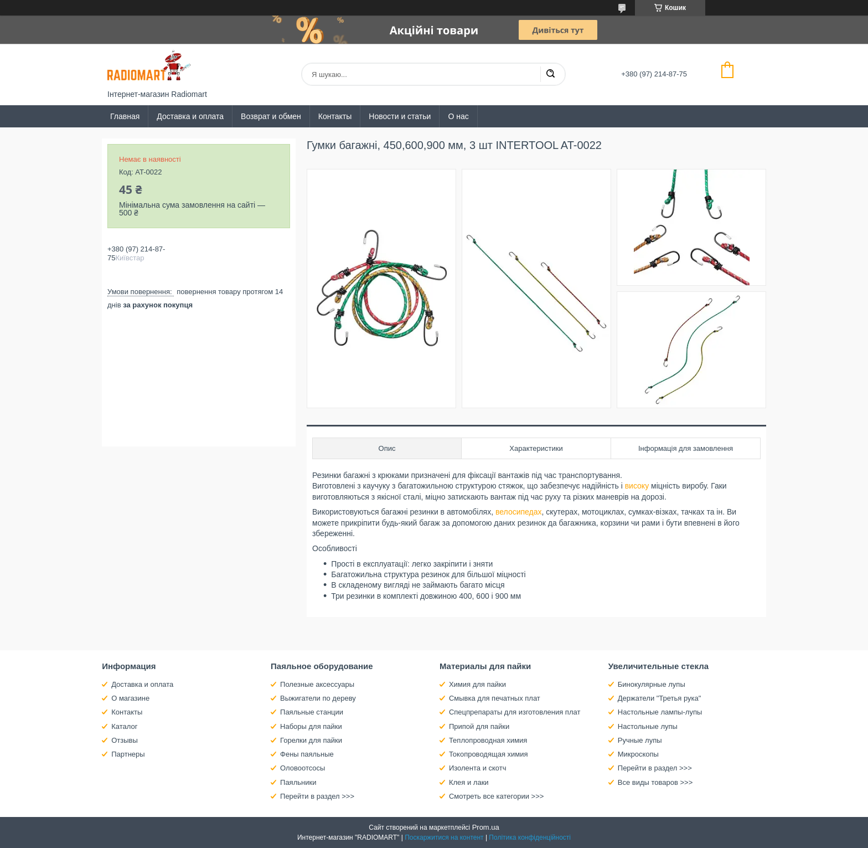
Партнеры (127, 754)
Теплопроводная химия (488, 740)
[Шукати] (550, 74)
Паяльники (298, 782)
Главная (125, 116)
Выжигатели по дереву (318, 698)
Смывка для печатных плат (494, 698)
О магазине (130, 698)
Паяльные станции (311, 712)
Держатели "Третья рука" (659, 698)
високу (637, 485)
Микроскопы (638, 754)
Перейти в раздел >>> (317, 796)
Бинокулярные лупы (651, 684)
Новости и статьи (400, 116)
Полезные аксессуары (317, 684)
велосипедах (518, 511)
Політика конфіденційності (530, 837)
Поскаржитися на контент (444, 837)
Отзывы (124, 740)
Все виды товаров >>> (655, 782)
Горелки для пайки (311, 740)
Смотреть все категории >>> (496, 796)
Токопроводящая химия (488, 754)
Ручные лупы (640, 740)
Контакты (335, 116)
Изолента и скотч (478, 768)
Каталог (124, 726)
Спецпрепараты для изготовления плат (514, 712)
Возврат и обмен (271, 116)
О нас (458, 116)
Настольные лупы (648, 726)
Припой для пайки (479, 726)
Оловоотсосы (302, 768)
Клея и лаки (469, 782)
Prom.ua (485, 827)
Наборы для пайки (311, 726)
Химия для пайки (477, 684)
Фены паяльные (307, 754)
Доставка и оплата (190, 116)
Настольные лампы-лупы (660, 712)
